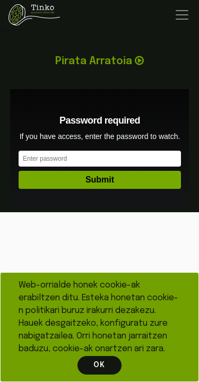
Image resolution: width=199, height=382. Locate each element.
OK (99, 365)
